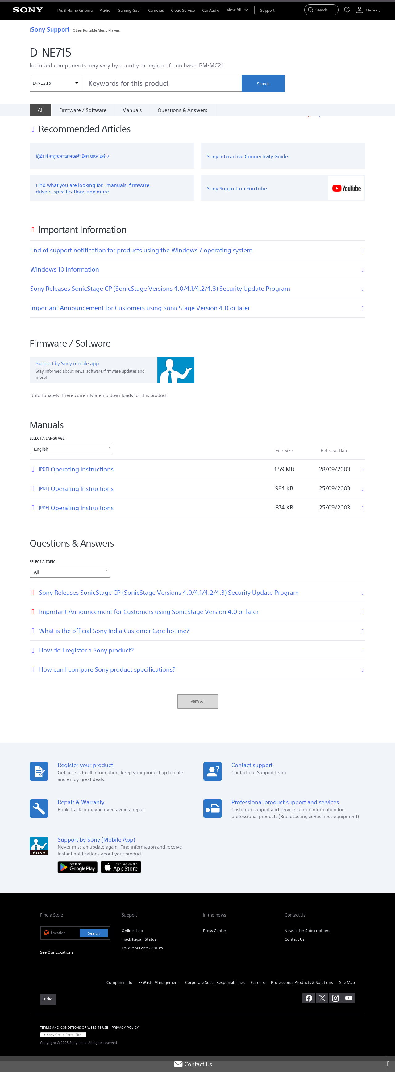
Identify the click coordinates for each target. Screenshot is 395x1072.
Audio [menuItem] (105, 10)
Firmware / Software (82, 110)
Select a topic (43, 572)
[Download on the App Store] (121, 877)
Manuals (132, 110)
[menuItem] (267, 10)
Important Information (339, 125)
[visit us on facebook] (308, 1009)
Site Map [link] (347, 993)
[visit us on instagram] (335, 1009)
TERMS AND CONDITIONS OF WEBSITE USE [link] (74, 1038)
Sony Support (49, 29)
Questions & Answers (182, 110)
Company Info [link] (119, 993)
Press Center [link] (214, 941)
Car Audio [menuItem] (210, 10)
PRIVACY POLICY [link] (125, 1038)
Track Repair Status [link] (139, 950)
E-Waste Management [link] (159, 993)
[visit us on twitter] (322, 1009)
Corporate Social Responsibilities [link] (215, 993)
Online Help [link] (132, 941)
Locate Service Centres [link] (142, 958)
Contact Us (193, 1064)
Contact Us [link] (295, 950)
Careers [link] (258, 993)
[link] (48, 1009)
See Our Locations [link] (56, 963)
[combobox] (136, 83)
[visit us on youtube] (348, 1009)
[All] (40, 110)
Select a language (47, 449)
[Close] (390, 1064)
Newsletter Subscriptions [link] (307, 941)
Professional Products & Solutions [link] (302, 993)
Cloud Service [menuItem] (183, 10)
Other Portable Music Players (96, 30)
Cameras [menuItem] (156, 10)
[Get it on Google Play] (79, 877)
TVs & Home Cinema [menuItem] (74, 10)
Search (263, 84)
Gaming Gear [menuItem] (129, 10)
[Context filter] (56, 83)
